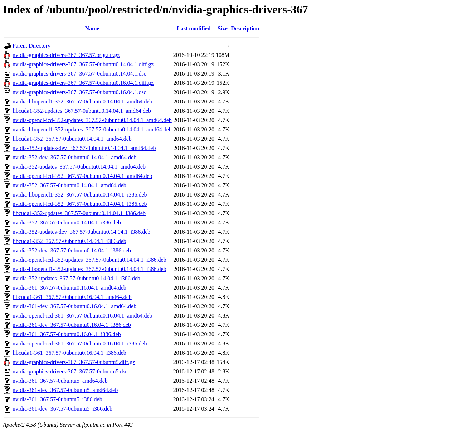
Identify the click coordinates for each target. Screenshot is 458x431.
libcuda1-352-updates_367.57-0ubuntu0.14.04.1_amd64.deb (82, 111)
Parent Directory (31, 46)
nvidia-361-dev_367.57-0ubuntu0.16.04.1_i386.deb (72, 325)
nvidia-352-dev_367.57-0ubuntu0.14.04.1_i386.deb (72, 250)
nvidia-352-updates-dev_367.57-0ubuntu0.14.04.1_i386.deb (81, 232)
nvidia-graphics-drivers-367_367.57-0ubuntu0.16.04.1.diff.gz (83, 83)
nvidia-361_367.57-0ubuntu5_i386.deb (57, 399)
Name (92, 28)
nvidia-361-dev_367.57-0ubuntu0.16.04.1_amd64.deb (74, 306)
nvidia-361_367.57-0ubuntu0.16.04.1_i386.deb (67, 334)
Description (245, 28)
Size (223, 28)
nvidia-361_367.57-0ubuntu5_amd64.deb (60, 381)
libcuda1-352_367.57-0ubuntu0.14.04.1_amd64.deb (72, 139)
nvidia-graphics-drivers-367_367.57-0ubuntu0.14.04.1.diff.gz (83, 64)
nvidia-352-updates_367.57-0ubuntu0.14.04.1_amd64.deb (79, 167)
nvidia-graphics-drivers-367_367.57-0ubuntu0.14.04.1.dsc (79, 74)
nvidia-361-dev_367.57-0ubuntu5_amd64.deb (65, 390)
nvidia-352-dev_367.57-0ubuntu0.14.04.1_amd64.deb (74, 157)
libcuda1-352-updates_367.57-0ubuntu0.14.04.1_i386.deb (79, 213)
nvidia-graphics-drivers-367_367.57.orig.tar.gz (66, 55)
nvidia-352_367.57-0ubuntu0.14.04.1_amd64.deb (69, 185)
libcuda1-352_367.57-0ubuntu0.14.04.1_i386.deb (69, 241)
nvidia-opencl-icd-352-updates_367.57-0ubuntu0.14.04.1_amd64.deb (92, 120)
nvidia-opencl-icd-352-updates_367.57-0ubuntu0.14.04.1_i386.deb (89, 260)
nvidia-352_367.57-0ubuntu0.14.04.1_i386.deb (67, 222)
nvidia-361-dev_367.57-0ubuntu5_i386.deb (62, 409)
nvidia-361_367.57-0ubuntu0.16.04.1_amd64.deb (69, 288)
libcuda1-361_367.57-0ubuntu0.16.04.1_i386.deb (69, 353)
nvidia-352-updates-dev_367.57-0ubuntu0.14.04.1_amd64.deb (84, 148)
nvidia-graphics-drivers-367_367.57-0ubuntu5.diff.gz (74, 362)
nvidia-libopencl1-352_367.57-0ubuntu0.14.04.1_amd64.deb (82, 101)
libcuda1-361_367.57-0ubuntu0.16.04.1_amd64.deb (72, 297)
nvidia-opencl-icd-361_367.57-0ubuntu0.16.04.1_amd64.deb (82, 316)
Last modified (194, 28)
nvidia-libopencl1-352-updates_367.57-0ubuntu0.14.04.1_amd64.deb (92, 129)
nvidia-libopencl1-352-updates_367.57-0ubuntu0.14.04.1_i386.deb (89, 269)
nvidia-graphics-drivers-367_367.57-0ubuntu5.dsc (70, 371)
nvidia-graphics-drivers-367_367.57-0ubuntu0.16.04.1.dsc (79, 92)
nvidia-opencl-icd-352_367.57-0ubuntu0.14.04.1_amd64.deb (82, 176)
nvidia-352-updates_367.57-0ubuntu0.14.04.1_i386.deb (76, 278)
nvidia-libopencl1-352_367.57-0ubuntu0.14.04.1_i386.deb (80, 195)
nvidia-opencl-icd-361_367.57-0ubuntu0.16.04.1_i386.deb (80, 343)
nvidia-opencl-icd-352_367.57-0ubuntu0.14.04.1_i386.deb (80, 204)
